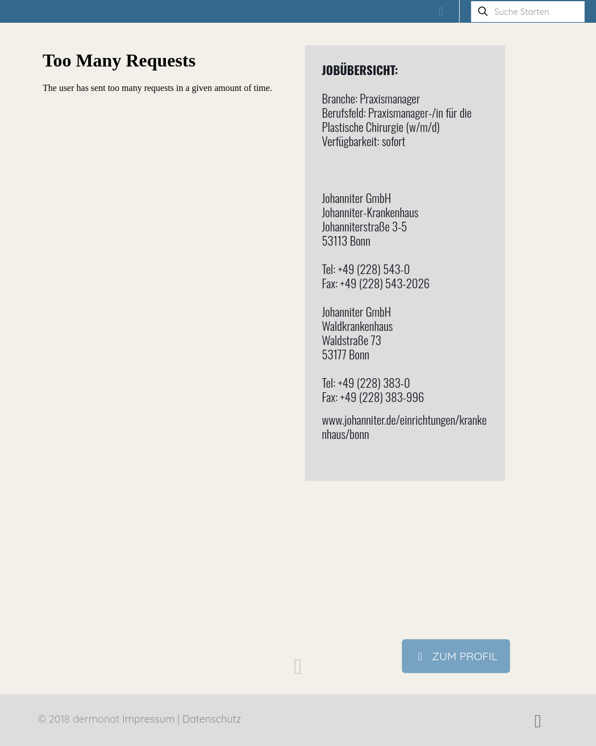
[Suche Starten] (528, 11)
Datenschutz (211, 719)
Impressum (148, 719)
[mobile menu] (441, 11)
